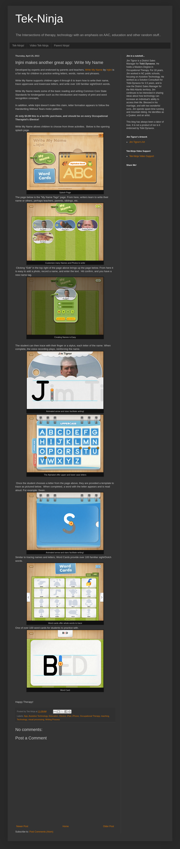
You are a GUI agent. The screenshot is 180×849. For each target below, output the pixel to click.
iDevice (62, 716)
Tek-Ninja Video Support (141, 156)
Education (53, 716)
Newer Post (22, 826)
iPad (69, 716)
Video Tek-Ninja (39, 45)
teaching (105, 716)
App (26, 716)
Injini (109, 69)
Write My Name (93, 69)
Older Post (108, 826)
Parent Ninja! (62, 45)
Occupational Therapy (90, 716)
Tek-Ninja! (18, 45)
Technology (22, 719)
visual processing (36, 719)
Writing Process (52, 719)
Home (66, 826)
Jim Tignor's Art (137, 142)
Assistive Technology (38, 716)
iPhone (75, 716)
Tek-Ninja (39, 18)
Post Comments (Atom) (41, 831)
